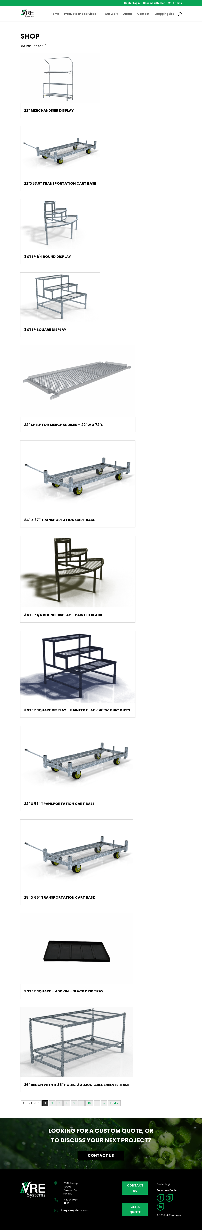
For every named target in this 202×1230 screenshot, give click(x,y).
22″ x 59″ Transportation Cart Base (59, 803)
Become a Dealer (154, 3)
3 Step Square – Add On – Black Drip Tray (64, 991)
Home (55, 14)
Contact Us (101, 1155)
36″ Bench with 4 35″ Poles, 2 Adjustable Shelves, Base (76, 1084)
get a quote (135, 1209)
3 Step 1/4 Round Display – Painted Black (63, 614)
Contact (143, 14)
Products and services (80, 14)
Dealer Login (132, 3)
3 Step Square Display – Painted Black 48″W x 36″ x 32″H (78, 710)
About (127, 14)
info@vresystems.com (75, 1210)
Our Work (111, 14)
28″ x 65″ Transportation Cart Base (59, 897)
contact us (135, 1188)
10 (89, 1103)
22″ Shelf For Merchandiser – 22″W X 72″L (63, 424)
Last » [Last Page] (114, 1103)
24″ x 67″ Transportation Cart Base (59, 519)
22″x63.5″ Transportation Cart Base (60, 183)
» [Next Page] (104, 1103)
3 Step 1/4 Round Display (47, 256)
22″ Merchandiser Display (49, 110)
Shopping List (164, 14)
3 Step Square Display (45, 329)
